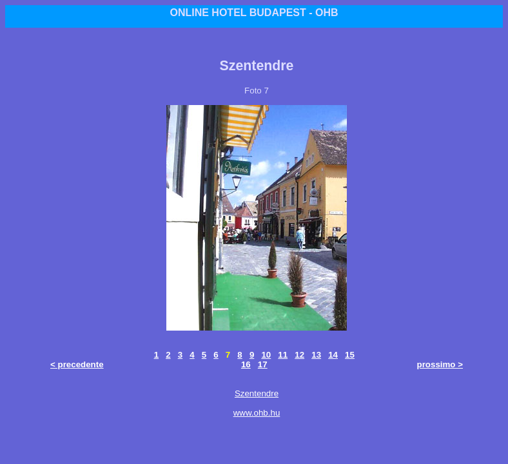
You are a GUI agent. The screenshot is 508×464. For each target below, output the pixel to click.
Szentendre (256, 393)
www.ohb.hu (256, 413)
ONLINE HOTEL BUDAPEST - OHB (254, 12)
